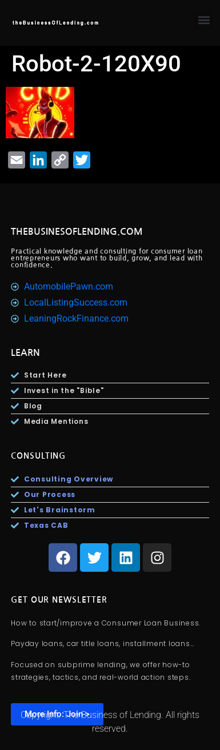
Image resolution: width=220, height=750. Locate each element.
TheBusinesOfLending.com (77, 231)
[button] (203, 20)
